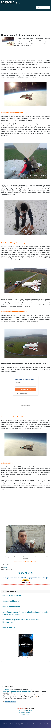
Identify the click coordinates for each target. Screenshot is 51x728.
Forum (30, 710)
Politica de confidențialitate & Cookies (35, 724)
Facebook (27, 712)
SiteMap (18, 724)
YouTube (21, 712)
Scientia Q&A (23, 710)
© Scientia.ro (5, 724)
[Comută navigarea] (2, 8)
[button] (19, 573)
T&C (48, 724)
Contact (12, 724)
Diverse (5, 567)
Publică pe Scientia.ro (11, 607)
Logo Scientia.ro (8, 628)
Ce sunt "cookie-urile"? (11, 601)
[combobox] (43, 7)
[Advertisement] (25, 20)
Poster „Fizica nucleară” (11, 596)
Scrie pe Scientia (25, 714)
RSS (22, 724)
